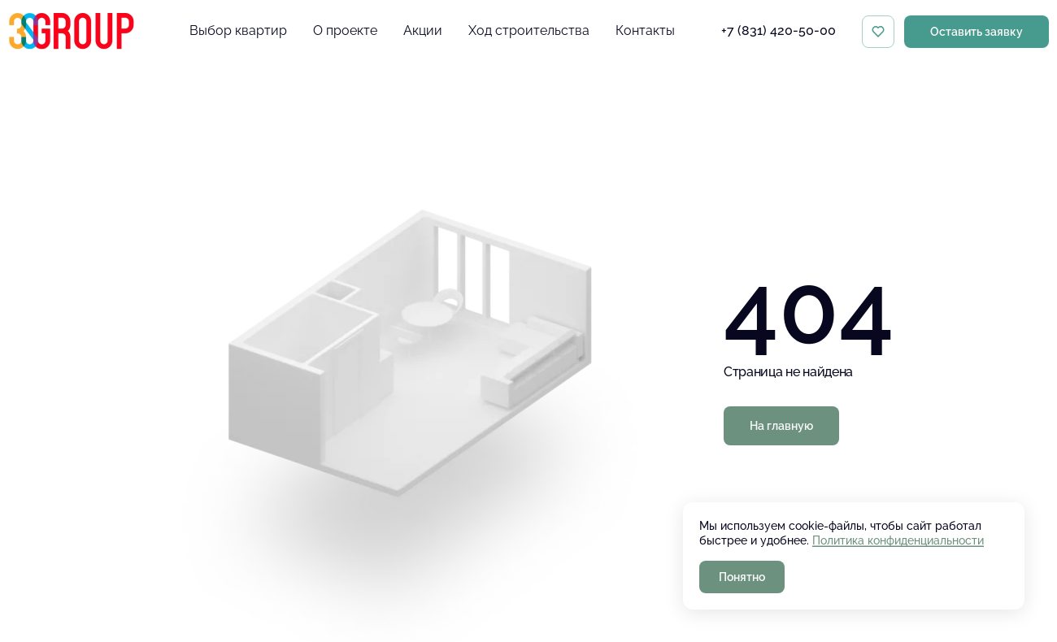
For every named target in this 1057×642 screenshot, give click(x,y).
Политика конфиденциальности (898, 540)
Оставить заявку (976, 31)
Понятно (742, 576)
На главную (781, 425)
